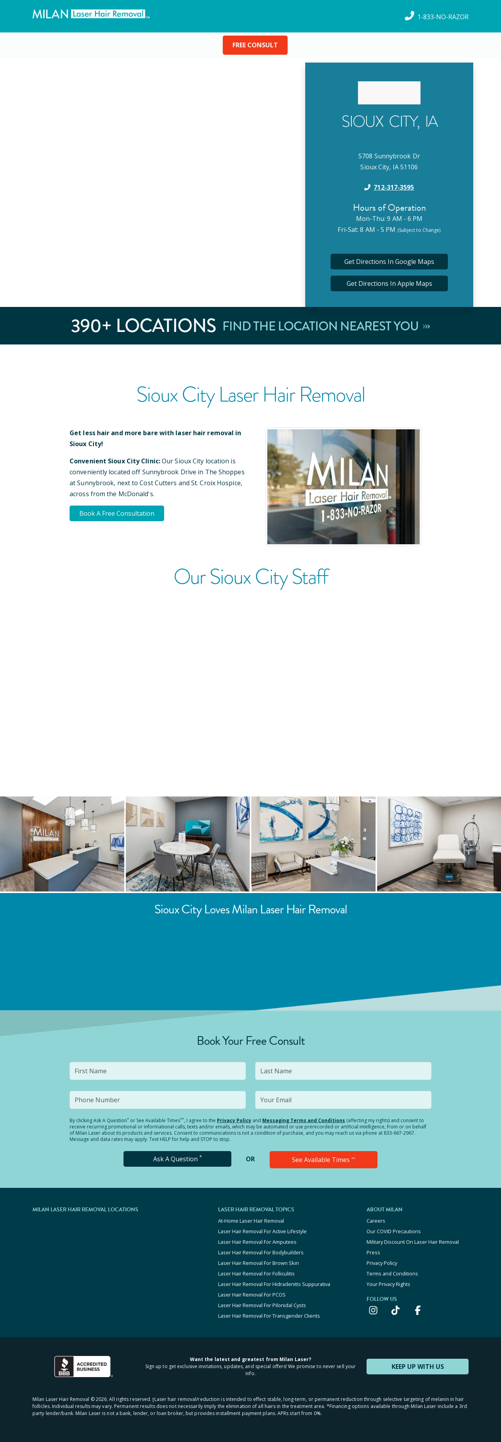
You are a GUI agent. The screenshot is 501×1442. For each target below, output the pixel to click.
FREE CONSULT (255, 45)
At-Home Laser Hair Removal (251, 1220)
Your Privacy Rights (388, 1284)
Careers (376, 1220)
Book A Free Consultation (116, 513)
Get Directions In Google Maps (389, 261)
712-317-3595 (394, 187)
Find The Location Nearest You (326, 326)
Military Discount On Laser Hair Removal (413, 1241)
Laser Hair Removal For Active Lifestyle (262, 1231)
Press (373, 1252)
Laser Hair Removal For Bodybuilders (261, 1252)
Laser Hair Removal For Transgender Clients (269, 1315)
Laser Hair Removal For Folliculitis (256, 1273)
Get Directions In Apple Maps (389, 283)
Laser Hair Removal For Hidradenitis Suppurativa (274, 1284)
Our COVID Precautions (394, 1231)
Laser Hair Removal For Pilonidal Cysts (262, 1305)
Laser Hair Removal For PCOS (252, 1294)
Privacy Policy (234, 1120)
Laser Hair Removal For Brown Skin (258, 1262)
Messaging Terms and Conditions (303, 1120)
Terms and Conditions (392, 1273)
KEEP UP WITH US (418, 1366)
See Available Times (323, 1159)
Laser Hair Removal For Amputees (257, 1241)
